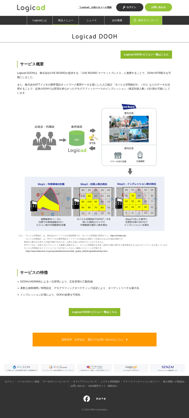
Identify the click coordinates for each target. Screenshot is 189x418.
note (101, 399)
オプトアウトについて (85, 381)
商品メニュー (65, 20)
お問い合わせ (158, 7)
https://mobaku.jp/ (118, 236)
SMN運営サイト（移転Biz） (103, 385)
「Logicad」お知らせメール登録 (95, 7)
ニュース (91, 20)
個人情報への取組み (174, 381)
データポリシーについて (56, 381)
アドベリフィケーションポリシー (141, 381)
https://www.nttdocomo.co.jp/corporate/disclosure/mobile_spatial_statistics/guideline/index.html (66, 251)
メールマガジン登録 (28, 381)
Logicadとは (40, 20)
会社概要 (117, 20)
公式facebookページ (86, 398)
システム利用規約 (110, 381)
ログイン (131, 7)
